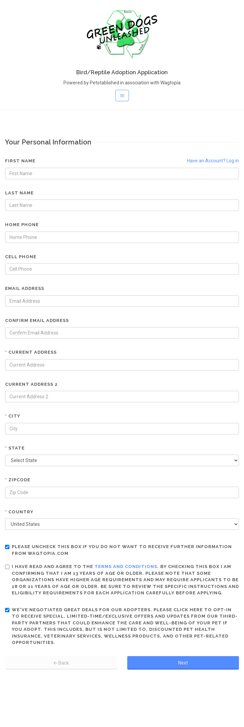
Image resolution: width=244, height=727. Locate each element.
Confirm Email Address (37, 320)
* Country (19, 511)
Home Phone (22, 224)
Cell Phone (20, 256)
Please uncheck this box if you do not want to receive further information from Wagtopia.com (118, 550)
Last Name (19, 192)
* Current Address (31, 352)
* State (15, 448)
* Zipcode (17, 479)
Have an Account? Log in (213, 160)
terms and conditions (125, 566)
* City (12, 416)
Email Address (24, 288)
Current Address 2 (31, 384)
